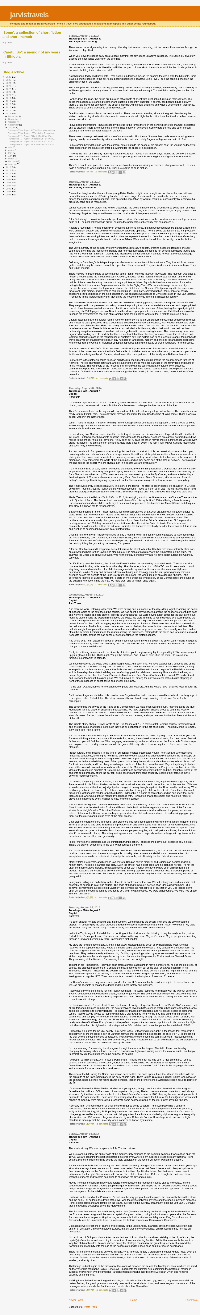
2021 (8, 92)
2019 (8, 98)
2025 (8, 80)
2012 (8, 170)
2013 (8, 167)
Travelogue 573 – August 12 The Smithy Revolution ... (32, 133)
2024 (8, 83)
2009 (8, 179)
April (10, 156)
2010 (8, 176)
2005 (8, 191)
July (10, 147)
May (10, 153)
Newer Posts (76, 1300)
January (12, 164)
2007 (8, 185)
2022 (8, 89)
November (13, 119)
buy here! (7, 42)
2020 (8, 95)
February (13, 161)
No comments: (101, 172)
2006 (8, 188)
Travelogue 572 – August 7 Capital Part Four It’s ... (30, 136)
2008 (8, 182)
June (11, 150)
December (13, 116)
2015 (8, 110)
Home (133, 1300)
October (12, 122)
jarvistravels (29, 15)
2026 (8, 76)
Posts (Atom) (91, 1306)
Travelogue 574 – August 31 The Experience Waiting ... (32, 130)
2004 (8, 194)
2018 (8, 101)
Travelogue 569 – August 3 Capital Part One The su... (32, 144)
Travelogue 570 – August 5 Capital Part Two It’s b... (30, 141)
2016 (8, 107)
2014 (8, 113)
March (11, 159)
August (12, 127)
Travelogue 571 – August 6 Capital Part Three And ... (31, 139)
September (13, 125)
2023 (8, 86)
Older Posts (191, 1300)
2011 (8, 173)
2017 (8, 104)
